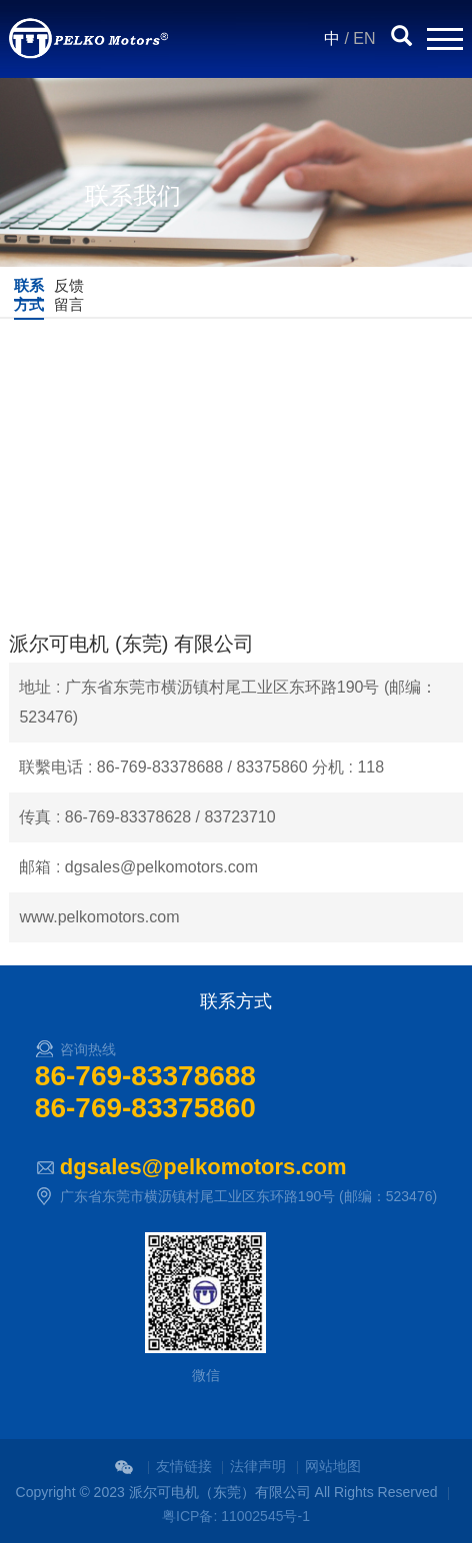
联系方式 (29, 295)
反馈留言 (69, 295)
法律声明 (258, 1466)
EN (364, 38)
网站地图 (333, 1466)
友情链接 (184, 1466)
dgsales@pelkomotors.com (203, 1166)
